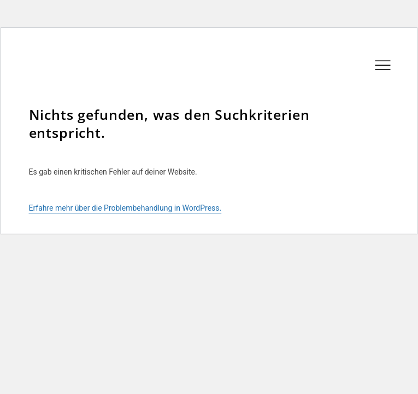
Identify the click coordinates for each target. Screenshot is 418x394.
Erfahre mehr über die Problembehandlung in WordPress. (125, 208)
